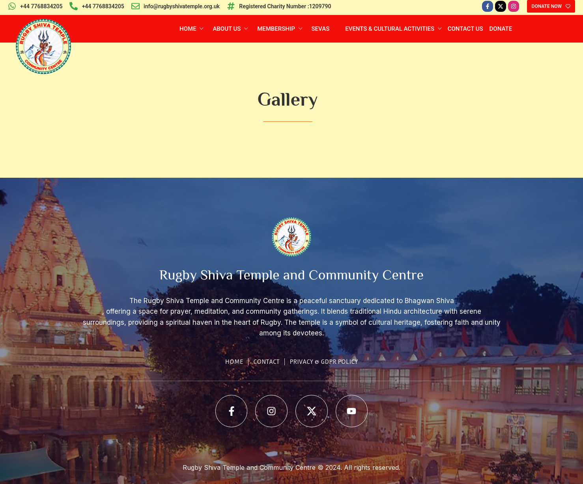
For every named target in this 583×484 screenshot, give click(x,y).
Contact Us (465, 28)
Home (188, 29)
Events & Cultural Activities (390, 29)
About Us (227, 29)
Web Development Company (291, 479)
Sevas (321, 28)
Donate (501, 28)
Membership (276, 29)
